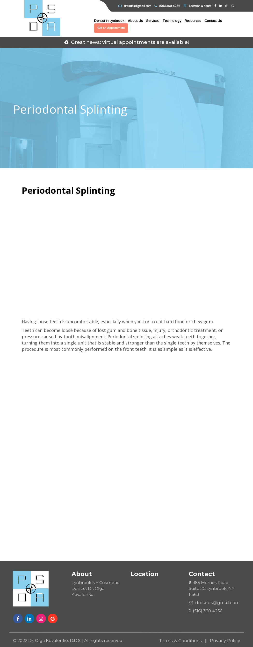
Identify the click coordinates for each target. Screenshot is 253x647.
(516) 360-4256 (167, 6)
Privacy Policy (225, 640)
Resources (193, 21)
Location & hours (197, 6)
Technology (172, 21)
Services (152, 21)
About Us (135, 21)
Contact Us (213, 21)
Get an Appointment (111, 28)
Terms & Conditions (180, 640)
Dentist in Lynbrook (109, 21)
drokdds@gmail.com (134, 6)
